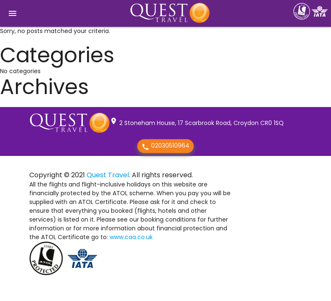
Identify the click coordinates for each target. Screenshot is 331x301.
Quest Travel (108, 175)
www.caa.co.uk (131, 237)
